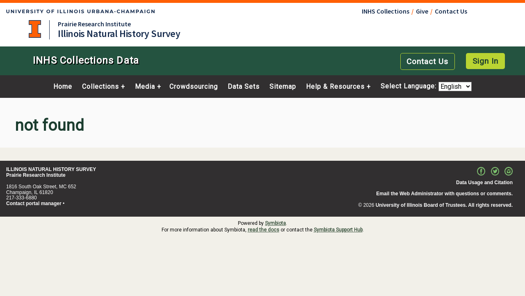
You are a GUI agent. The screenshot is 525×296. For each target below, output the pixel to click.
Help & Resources (335, 86)
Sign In (485, 61)
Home (62, 86)
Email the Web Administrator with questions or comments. (444, 194)
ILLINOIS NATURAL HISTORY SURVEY (51, 169)
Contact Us (451, 11)
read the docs (263, 230)
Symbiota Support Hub (338, 230)
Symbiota (275, 223)
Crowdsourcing (193, 86)
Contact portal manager (34, 203)
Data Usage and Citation (484, 182)
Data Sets (244, 86)
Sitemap (282, 86)
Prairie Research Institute (94, 24)
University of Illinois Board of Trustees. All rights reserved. (444, 205)
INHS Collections (385, 11)
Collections (100, 86)
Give (422, 11)
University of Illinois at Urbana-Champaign (35, 29)
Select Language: (409, 86)
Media (145, 86)
